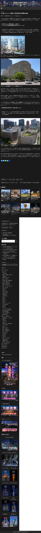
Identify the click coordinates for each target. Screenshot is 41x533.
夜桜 (3, 305)
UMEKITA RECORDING (9, 437)
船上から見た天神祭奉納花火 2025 (9, 258)
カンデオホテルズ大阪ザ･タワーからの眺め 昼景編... (5, 199)
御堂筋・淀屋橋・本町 (6, 274)
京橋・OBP (4, 278)
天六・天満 (4, 324)
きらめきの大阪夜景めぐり (7, 360)
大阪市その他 (4, 339)
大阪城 (3, 276)
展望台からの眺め (5, 341)
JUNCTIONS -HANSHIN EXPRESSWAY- (9, 452)
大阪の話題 (4, 346)
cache (23, 25)
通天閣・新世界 (5, 283)
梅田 (10, 179)
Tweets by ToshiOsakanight (6, 354)
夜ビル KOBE (13, 468)
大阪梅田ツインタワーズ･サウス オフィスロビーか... (15, 212)
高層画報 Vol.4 (13, 514)
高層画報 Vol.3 (5, 514)
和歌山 (3, 300)
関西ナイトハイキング (6, 419)
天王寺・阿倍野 (5, 281)
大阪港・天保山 (5, 284)
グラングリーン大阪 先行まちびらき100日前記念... (25, 199)
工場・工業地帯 (5, 312)
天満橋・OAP (4, 277)
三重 (3, 301)
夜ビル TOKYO (5, 497)
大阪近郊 (4, 340)
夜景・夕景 (4, 270)
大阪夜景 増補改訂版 (6, 403)
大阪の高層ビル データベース (8, 234)
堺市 (3, 290)
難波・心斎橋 (4, 329)
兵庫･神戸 (4, 295)
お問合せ (10, 227)
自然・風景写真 (4, 343)
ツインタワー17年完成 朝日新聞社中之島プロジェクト (11, 25)
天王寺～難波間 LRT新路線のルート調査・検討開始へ (30, 182)
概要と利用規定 (5, 227)
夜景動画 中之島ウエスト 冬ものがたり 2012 (9, 182)
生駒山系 (4, 293)
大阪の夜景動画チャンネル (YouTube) (9, 235)
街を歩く (3, 345)
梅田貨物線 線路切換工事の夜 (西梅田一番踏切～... (5, 212)
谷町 (3, 326)
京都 (3, 297)
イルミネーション (5, 308)
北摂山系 (4, 294)
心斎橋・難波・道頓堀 (6, 280)
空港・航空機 (4, 311)
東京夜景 (3, 388)
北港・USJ (4, 287)
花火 (3, 307)
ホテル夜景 (4, 304)
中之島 (21, 179)
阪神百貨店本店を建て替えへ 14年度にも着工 (10, 107)
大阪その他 (4, 291)
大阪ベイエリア (5, 337)
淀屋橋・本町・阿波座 (6, 323)
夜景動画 (4, 314)
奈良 (3, 298)
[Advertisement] (11, 170)
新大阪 (3, 334)
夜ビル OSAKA (5, 468)
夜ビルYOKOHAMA (13, 498)
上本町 (3, 333)
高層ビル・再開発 (15, 179)
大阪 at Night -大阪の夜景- (7, 232)
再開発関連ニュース (4, 179)
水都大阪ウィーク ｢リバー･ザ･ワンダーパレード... (25, 212)
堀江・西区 (4, 332)
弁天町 (3, 288)
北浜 (3, 322)
